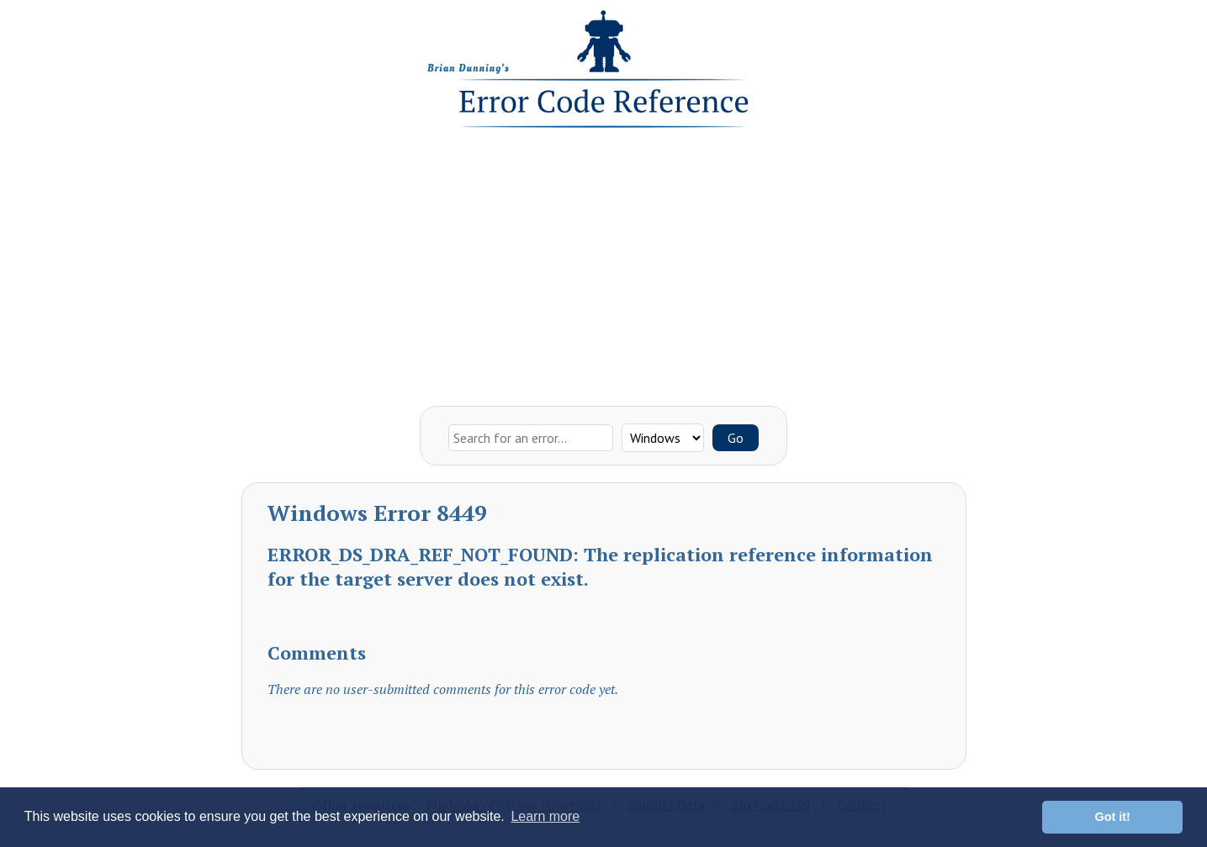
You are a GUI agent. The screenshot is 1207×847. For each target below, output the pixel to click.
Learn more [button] (545, 816)
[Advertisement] (604, 263)
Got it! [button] (1112, 816)
